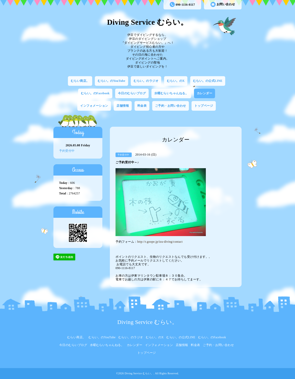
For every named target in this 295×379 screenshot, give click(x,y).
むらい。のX (176, 80)
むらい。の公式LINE (208, 80)
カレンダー (204, 93)
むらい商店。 (80, 80)
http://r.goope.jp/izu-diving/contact (160, 241)
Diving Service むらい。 (147, 22)
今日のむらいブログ (132, 93)
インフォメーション (94, 105)
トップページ (203, 105)
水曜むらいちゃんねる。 (171, 93)
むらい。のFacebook (95, 93)
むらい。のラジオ (146, 80)
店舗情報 (122, 105)
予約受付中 (67, 150)
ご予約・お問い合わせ (170, 105)
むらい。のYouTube (111, 80)
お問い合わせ (223, 4)
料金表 (142, 105)
